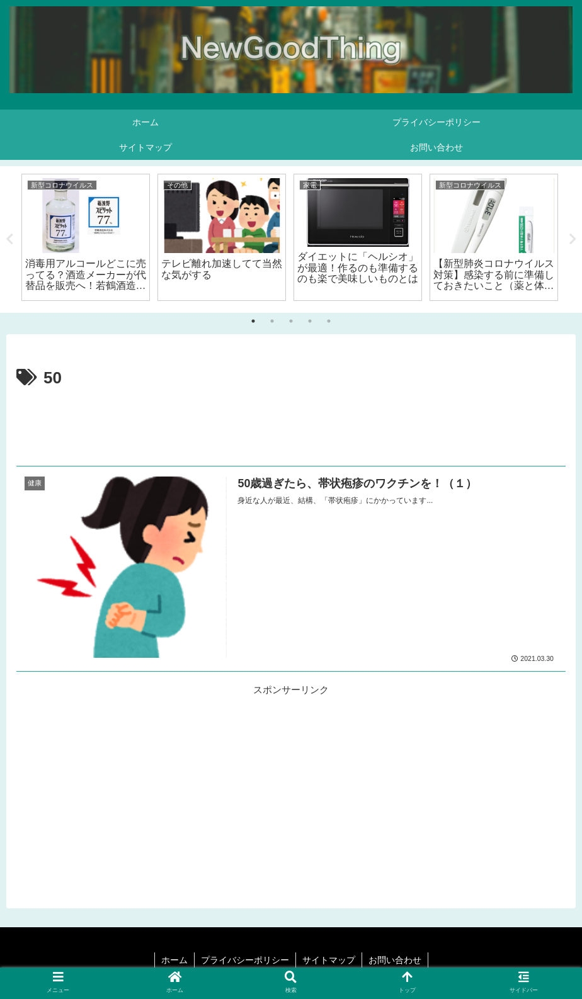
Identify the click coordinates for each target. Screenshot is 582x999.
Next (572, 239)
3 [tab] (291, 321)
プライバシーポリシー (245, 960)
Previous (9, 239)
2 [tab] (272, 321)
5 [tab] (328, 321)
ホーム (174, 960)
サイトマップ (328, 960)
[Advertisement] (291, 426)
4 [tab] (310, 321)
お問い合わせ (394, 960)
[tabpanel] (85, 237)
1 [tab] (253, 321)
